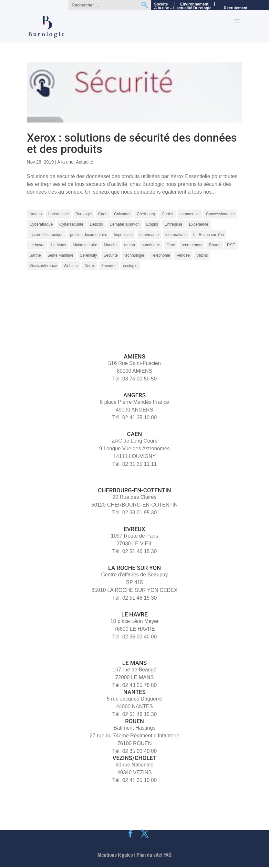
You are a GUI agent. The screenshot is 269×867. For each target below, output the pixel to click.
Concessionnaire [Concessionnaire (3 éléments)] (220, 214)
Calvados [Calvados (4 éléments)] (122, 214)
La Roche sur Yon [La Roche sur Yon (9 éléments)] (208, 234)
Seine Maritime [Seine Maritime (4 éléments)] (60, 255)
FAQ (167, 855)
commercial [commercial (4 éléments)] (189, 214)
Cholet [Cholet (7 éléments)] (167, 214)
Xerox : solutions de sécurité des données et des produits (132, 143)
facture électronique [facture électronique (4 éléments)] (46, 234)
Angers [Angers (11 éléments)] (35, 214)
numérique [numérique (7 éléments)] (150, 245)
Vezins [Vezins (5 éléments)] (202, 255)
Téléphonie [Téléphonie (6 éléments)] (160, 255)
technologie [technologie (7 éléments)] (134, 255)
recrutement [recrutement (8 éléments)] (192, 245)
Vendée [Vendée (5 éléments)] (183, 255)
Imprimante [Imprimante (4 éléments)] (149, 234)
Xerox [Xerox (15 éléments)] (90, 265)
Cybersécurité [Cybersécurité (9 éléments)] (71, 224)
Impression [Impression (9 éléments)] (123, 234)
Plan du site (149, 855)
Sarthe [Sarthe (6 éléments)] (35, 255)
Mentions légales (115, 855)
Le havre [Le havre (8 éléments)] (37, 245)
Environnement (194, 4)
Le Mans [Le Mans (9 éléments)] (58, 245)
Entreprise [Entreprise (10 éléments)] (173, 224)
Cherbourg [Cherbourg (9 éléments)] (146, 214)
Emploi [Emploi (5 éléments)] (152, 224)
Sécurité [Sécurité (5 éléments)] (111, 255)
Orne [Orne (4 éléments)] (171, 245)
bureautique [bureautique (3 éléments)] (58, 214)
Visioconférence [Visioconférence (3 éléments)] (43, 265)
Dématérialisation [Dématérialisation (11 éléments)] (124, 224)
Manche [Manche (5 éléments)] (111, 245)
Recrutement (235, 8)
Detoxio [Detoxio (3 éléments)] (96, 224)
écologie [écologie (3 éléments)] (130, 265)
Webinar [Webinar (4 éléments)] (71, 265)
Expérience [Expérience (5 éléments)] (198, 224)
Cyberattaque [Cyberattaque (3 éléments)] (41, 224)
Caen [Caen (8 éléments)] (103, 214)
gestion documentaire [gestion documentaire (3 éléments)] (88, 234)
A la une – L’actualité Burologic (183, 8)
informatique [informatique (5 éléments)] (176, 234)
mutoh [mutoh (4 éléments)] (129, 245)
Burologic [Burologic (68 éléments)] (84, 214)
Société (161, 4)
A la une (65, 162)
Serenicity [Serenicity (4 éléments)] (88, 255)
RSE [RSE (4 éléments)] (231, 245)
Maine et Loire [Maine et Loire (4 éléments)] (85, 245)
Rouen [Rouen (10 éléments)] (214, 245)
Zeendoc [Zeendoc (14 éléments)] (109, 265)
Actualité (84, 162)
